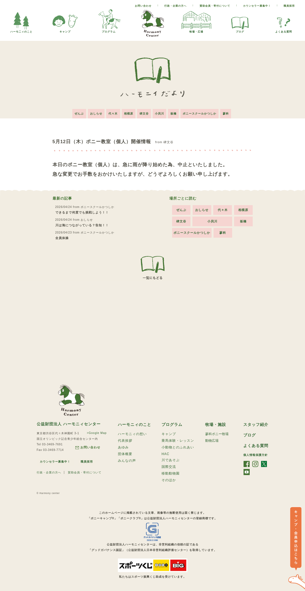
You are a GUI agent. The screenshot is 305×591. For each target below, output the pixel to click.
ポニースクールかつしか (202, 112)
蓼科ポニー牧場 (217, 433)
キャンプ (65, 30)
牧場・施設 (215, 423)
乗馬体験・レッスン (178, 440)
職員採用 (289, 5)
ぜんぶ (75, 112)
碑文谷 (144, 112)
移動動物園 (171, 474)
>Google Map (96, 431)
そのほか (169, 481)
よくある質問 (283, 30)
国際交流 (169, 467)
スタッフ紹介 (255, 423)
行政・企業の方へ (175, 5)
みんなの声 (127, 461)
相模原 (127, 112)
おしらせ (93, 112)
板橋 (175, 112)
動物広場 (212, 440)
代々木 (111, 112)
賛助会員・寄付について (215, 5)
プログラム (108, 30)
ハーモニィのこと (134, 423)
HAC (165, 454)
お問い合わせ (143, 5)
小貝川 (160, 112)
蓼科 (230, 112)
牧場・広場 (196, 30)
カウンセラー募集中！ (257, 5)
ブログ (240, 30)
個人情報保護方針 (255, 454)
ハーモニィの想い (132, 433)
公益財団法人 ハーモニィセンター (69, 423)
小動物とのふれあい (178, 447)
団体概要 (125, 454)
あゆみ (123, 447)
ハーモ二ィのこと (21, 30)
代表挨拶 (125, 440)
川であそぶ (171, 460)
